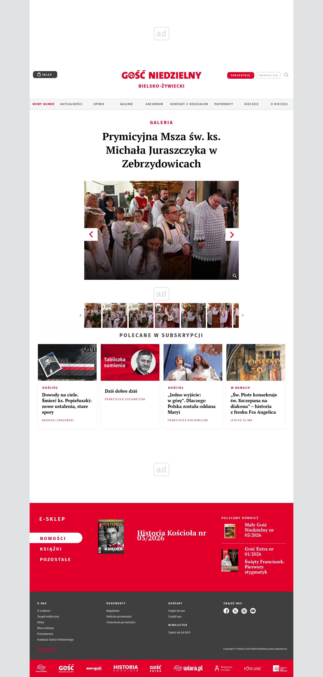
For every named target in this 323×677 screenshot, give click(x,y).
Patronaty (223, 104)
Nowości (49, 538)
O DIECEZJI (279, 104)
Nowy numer (44, 104)
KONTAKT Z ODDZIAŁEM (189, 104)
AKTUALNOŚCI (71, 104)
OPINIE (99, 104)
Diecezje (251, 104)
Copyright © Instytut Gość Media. (240, 649)
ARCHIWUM (154, 104)
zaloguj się (268, 75)
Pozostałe (49, 559)
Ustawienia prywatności (120, 622)
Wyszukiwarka (286, 75)
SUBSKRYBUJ (241, 75)
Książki (49, 548)
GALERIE (126, 104)
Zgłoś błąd (47, 649)
